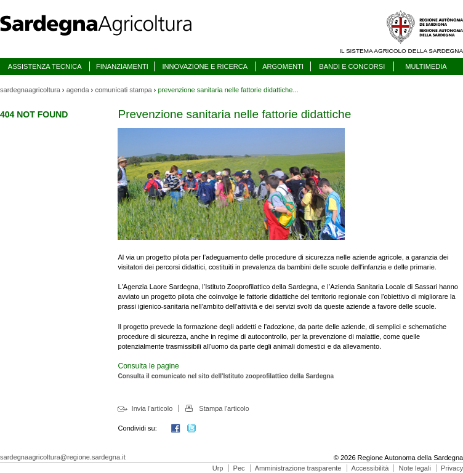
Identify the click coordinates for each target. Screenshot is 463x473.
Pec (239, 468)
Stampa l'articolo (224, 408)
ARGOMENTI (283, 66)
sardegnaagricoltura (30, 89)
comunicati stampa (123, 89)
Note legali (415, 468)
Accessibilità (370, 468)
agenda (77, 89)
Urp (217, 468)
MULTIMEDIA (425, 66)
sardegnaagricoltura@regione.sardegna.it (63, 457)
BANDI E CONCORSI (352, 66)
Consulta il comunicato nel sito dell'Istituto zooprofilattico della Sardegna (226, 376)
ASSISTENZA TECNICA (45, 66)
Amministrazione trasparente (298, 468)
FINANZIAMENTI (122, 66)
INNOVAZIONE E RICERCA (205, 66)
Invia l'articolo (152, 408)
